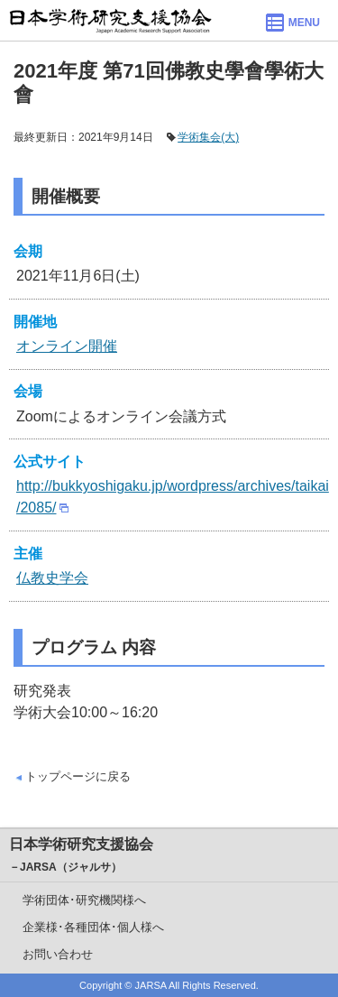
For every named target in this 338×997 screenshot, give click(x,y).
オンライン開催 (66, 346)
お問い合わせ (58, 954)
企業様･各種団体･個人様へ (93, 927)
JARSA (151, 985)
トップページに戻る (78, 776)
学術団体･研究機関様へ (84, 900)
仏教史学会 (52, 578)
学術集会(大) (208, 137)
